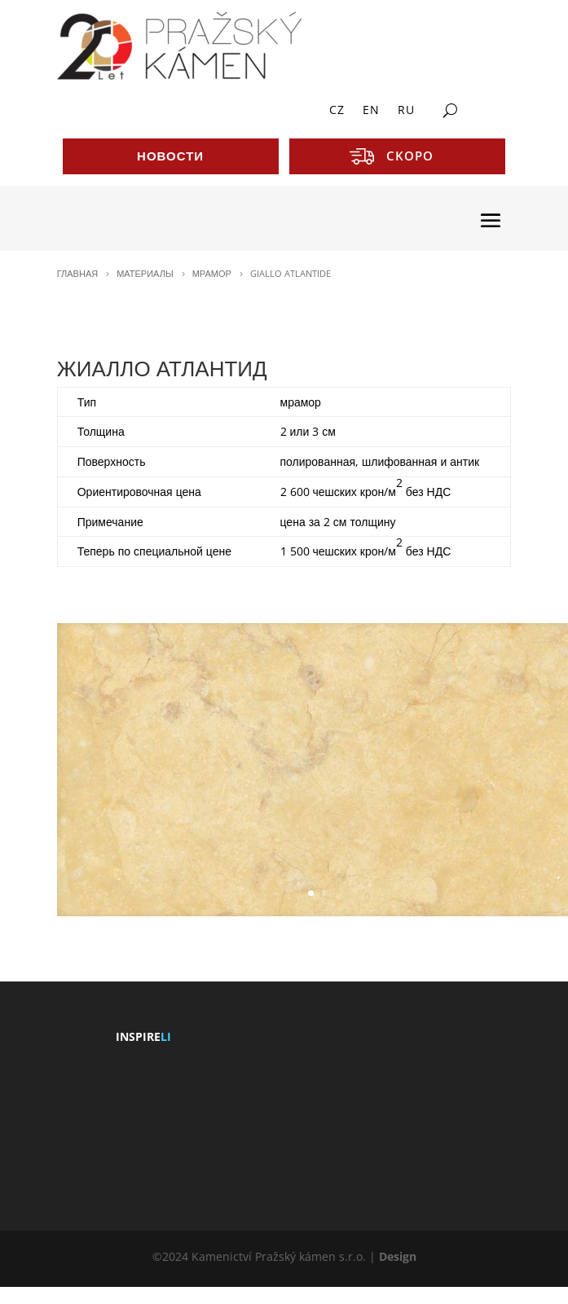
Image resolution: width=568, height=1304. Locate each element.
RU (406, 110)
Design (397, 1256)
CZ (337, 110)
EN (371, 110)
